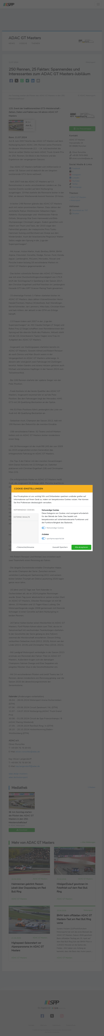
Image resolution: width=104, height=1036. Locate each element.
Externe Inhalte (22, 517)
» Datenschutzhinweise (25, 547)
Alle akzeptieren (81, 547)
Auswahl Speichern (60, 547)
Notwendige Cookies (24, 510)
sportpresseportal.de (55, 538)
